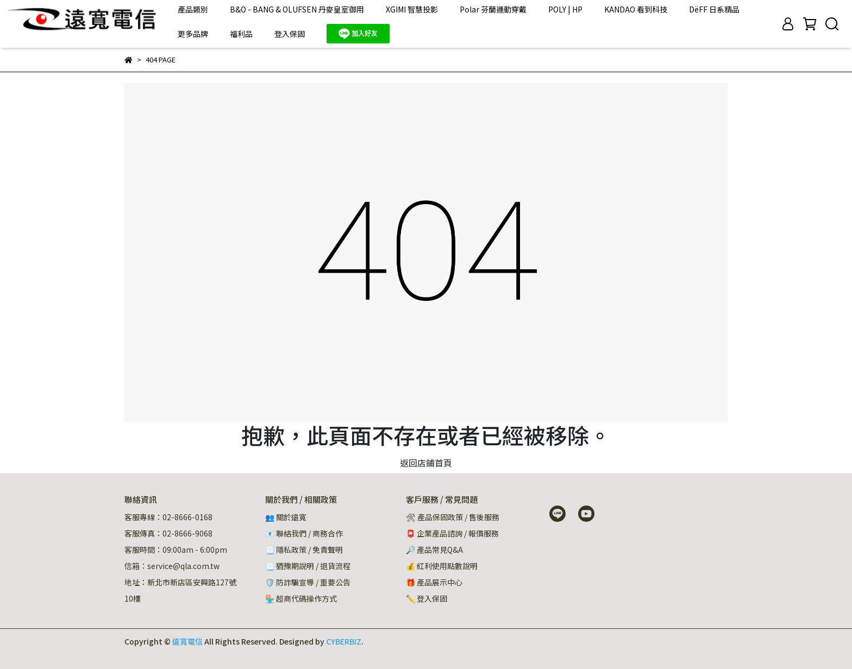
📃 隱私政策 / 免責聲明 (304, 549)
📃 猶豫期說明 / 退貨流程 (307, 565)
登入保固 (289, 33)
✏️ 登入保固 (426, 598)
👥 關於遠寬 (285, 517)
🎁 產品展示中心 (434, 582)
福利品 (241, 33)
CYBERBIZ (343, 641)
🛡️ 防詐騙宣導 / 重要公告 (307, 582)
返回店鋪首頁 (426, 462)
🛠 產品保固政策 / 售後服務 (453, 517)
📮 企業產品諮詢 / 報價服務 (452, 533)
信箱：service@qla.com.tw (172, 565)
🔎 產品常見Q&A (434, 549)
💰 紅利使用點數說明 (442, 565)
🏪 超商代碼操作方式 (301, 598)
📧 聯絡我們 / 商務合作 (304, 533)
